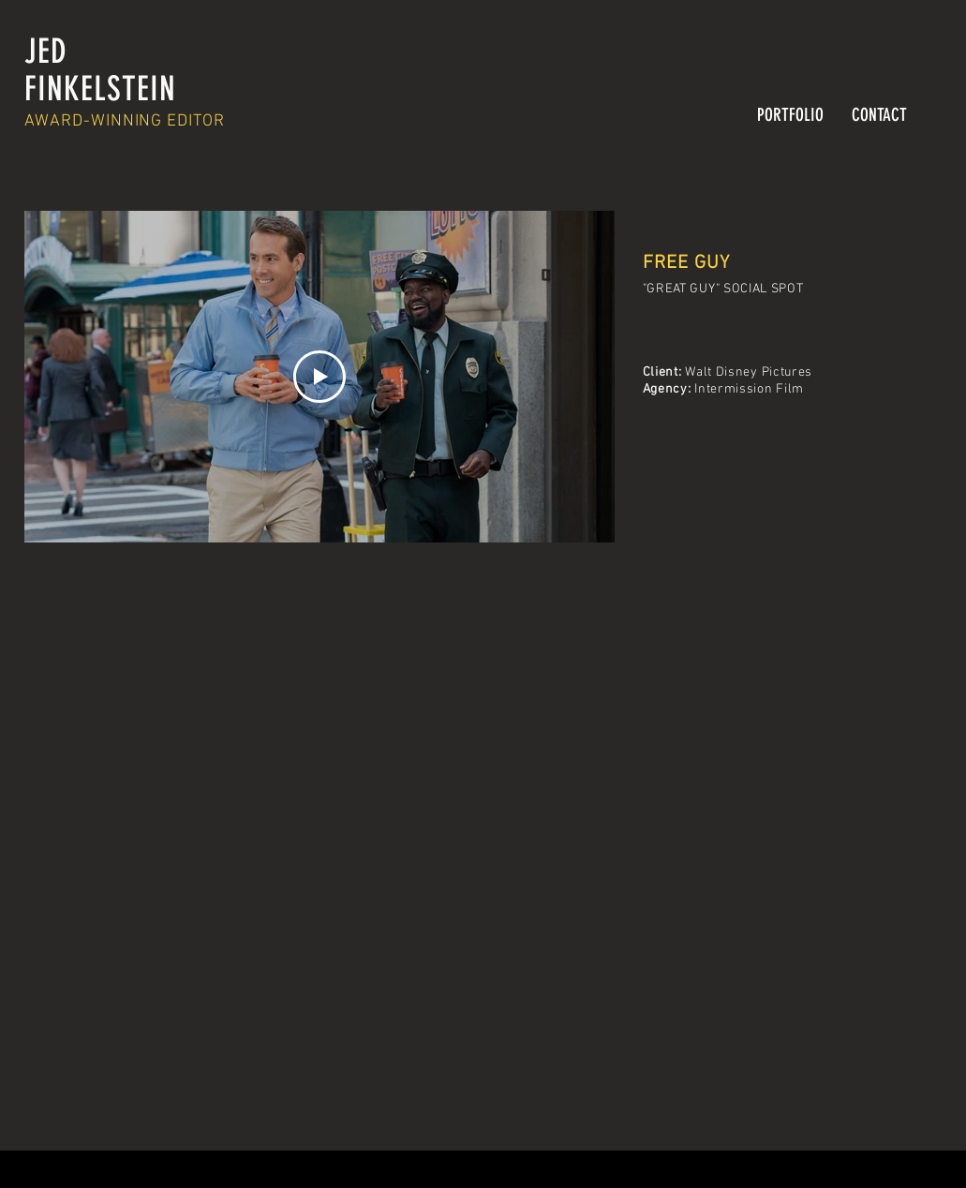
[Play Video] (319, 376)
